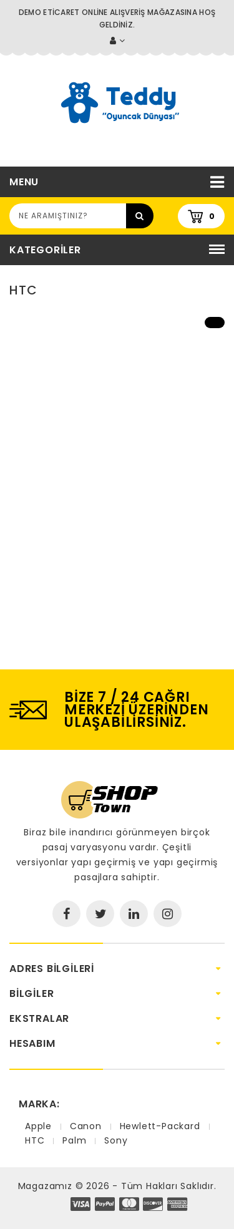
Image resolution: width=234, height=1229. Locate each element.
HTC (34, 1140)
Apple (38, 1126)
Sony (115, 1140)
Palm (74, 1140)
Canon (86, 1126)
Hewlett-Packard (160, 1126)
